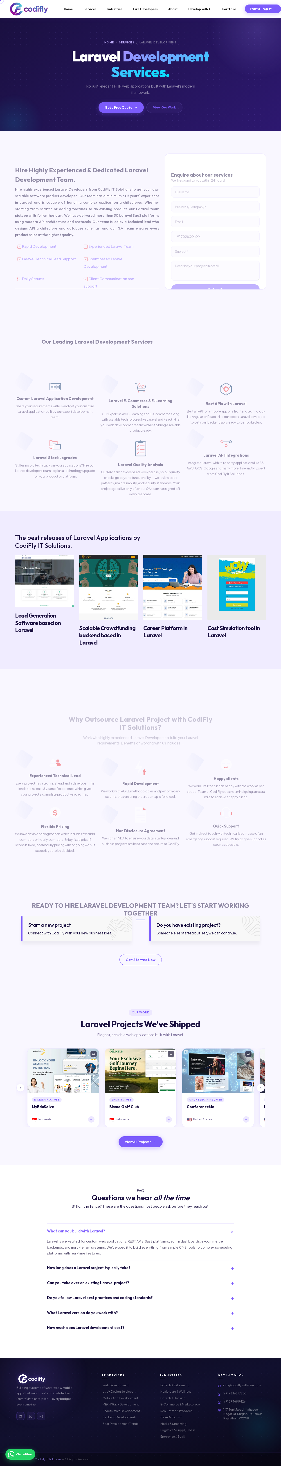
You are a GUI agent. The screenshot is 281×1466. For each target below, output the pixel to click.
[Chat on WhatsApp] (20, 1454)
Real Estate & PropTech (176, 1411)
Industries (114, 9)
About (172, 9)
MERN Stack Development (121, 1404)
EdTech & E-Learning (174, 1385)
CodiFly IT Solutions (48, 1459)
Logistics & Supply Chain (177, 1430)
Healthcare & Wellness (175, 1391)
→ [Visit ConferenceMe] (246, 1119)
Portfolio (229, 9)
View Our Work (164, 107)
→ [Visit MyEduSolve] (91, 1119)
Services (90, 9)
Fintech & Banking (173, 1398)
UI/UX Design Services (118, 1391)
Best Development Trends (121, 1423)
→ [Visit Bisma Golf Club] (168, 1119)
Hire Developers (145, 9)
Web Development (116, 1385)
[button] (20, 1088)
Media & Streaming (173, 1423)
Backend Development (119, 1417)
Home (68, 9)
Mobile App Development (120, 1398)
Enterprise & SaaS (172, 1436)
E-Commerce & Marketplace (180, 1404)
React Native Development (121, 1411)
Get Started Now (140, 959)
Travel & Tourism (171, 1417)
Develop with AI (199, 9)
